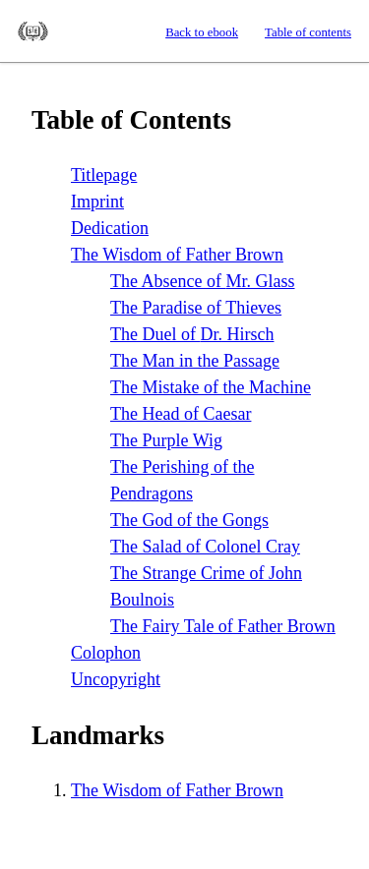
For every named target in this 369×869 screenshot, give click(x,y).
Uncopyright (115, 679)
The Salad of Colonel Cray (205, 546)
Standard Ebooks (33, 31)
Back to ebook (201, 32)
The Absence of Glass (202, 281)
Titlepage (104, 175)
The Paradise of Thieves (195, 308)
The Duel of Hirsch (192, 334)
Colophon (106, 653)
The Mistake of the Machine (210, 387)
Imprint (97, 201)
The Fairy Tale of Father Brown (223, 626)
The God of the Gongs (189, 520)
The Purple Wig (166, 440)
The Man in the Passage (194, 361)
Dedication (110, 228)
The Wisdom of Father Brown (177, 254)
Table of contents (308, 32)
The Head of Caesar (180, 414)
